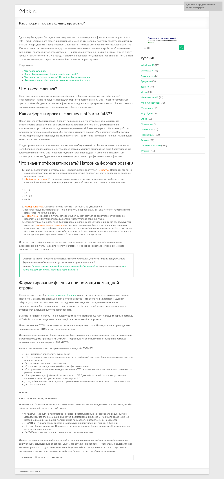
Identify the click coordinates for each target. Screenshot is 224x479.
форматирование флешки (61, 294)
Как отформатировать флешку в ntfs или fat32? (51, 73)
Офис (144, 118)
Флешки (58, 457)
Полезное (146, 129)
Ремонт (145, 140)
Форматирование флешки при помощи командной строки (57, 79)
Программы (147, 134)
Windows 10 (148, 65)
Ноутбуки (146, 113)
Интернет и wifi (149, 97)
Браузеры (146, 81)
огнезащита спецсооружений (159, 40)
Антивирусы (148, 75)
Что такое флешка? (35, 70)
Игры (144, 91)
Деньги (145, 86)
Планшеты (147, 124)
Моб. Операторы (150, 102)
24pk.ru (28, 11)
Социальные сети (151, 145)
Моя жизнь (147, 107)
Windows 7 (147, 70)
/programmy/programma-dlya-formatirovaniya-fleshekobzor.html (64, 265)
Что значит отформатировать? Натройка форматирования (57, 76)
